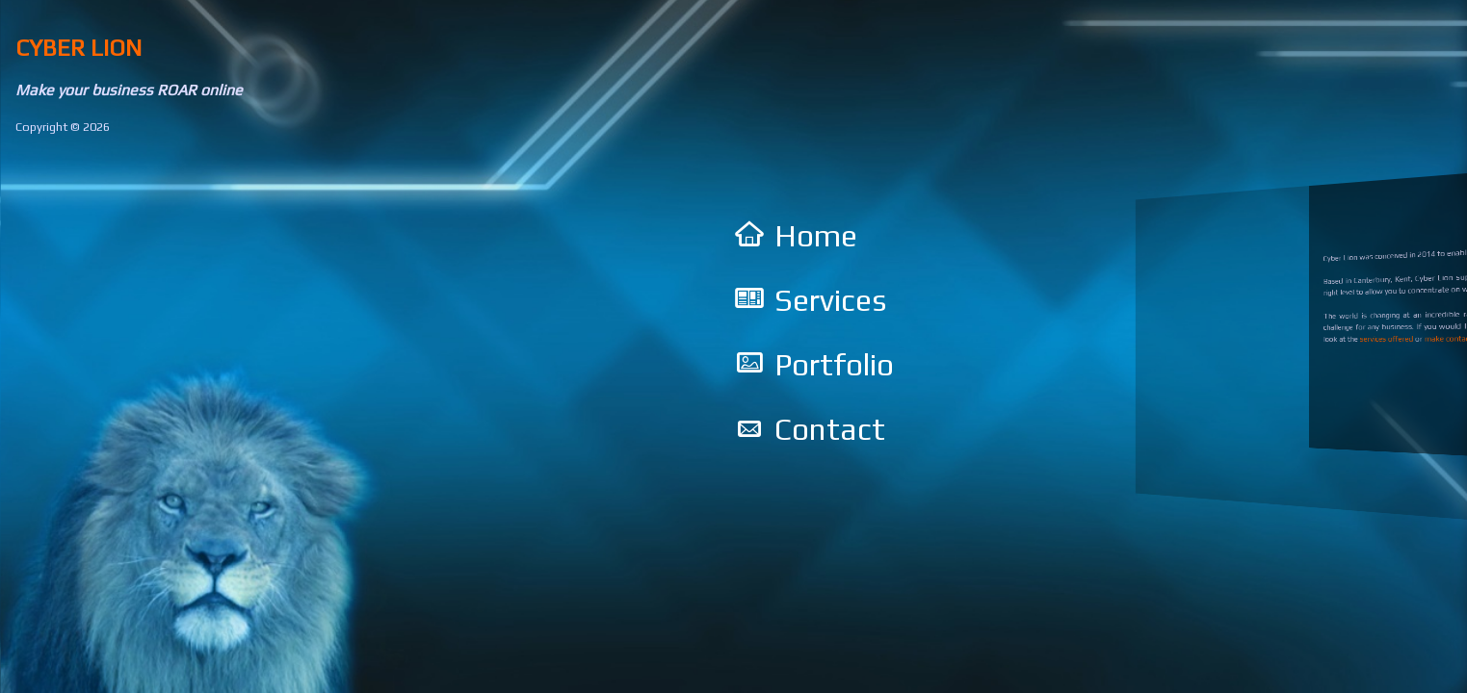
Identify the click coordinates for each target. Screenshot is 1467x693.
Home (815, 235)
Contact (829, 429)
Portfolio (834, 364)
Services (830, 300)
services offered (1386, 338)
